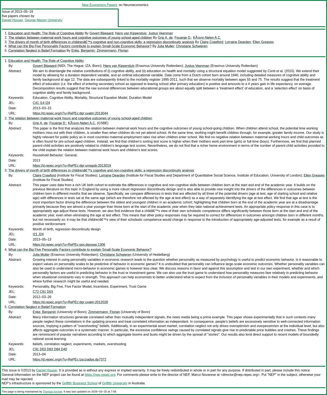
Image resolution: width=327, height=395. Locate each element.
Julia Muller (165, 46)
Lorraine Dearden (238, 42)
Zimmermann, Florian (112, 50)
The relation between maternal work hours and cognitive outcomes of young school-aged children (80, 37)
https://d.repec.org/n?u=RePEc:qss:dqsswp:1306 (69, 244)
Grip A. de (165, 37)
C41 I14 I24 (41, 103)
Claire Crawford (211, 42)
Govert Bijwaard (101, 33)
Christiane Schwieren (192, 46)
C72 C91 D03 (43, 291)
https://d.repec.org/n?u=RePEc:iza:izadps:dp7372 (69, 359)
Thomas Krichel (52, 391)
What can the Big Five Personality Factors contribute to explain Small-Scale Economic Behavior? (80, 46)
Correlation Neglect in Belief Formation (37, 50)
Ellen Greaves (263, 42)
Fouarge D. (183, 37)
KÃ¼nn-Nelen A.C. (207, 37)
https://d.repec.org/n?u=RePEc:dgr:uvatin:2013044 (70, 113)
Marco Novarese (203, 374)
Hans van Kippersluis (130, 33)
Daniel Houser (12, 20)
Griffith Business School (80, 383)
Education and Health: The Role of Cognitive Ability (46, 33)
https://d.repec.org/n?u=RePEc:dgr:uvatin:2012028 (70, 302)
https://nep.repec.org (100, 374)
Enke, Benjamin (83, 50)
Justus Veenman (160, 33)
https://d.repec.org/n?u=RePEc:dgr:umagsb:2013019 (72, 165)
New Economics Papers (99, 5)
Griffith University (114, 383)
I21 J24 (38, 234)
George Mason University (43, 20)
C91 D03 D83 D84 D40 (50, 349)
